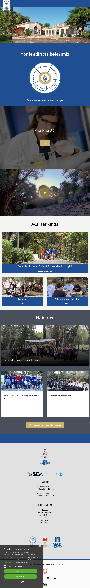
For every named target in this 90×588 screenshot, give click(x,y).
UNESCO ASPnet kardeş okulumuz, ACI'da (21, 397)
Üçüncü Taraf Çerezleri (13, 566)
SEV (45, 517)
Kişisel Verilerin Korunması (54, 564)
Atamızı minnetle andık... (62, 395)
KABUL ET (20, 571)
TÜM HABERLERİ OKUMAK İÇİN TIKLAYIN (45, 425)
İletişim (45, 510)
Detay (44, 143)
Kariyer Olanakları (45, 512)
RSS (45, 525)
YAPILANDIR (20, 576)
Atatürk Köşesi (45, 515)
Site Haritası (45, 523)
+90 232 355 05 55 (46, 493)
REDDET (20, 582)
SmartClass (45, 520)
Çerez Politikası (9, 562)
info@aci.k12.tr (48, 495)
